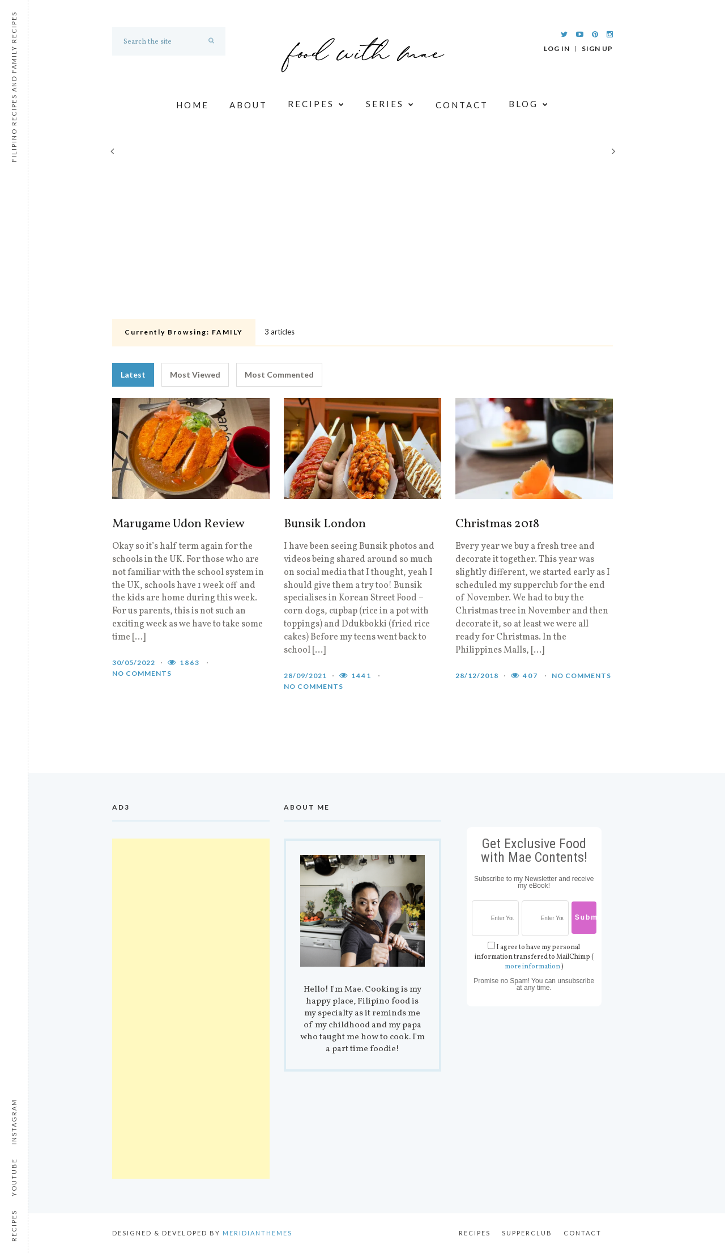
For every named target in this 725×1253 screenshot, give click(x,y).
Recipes (317, 104)
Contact (462, 104)
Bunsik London (325, 524)
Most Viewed (195, 374)
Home (192, 104)
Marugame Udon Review (178, 524)
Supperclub (527, 1233)
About (248, 104)
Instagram (14, 1122)
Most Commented (279, 374)
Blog (529, 104)
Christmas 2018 (497, 524)
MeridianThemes (257, 1233)
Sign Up (597, 48)
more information (532, 966)
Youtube (14, 1177)
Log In (557, 48)
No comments (142, 673)
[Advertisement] (362, 230)
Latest (133, 374)
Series (390, 104)
